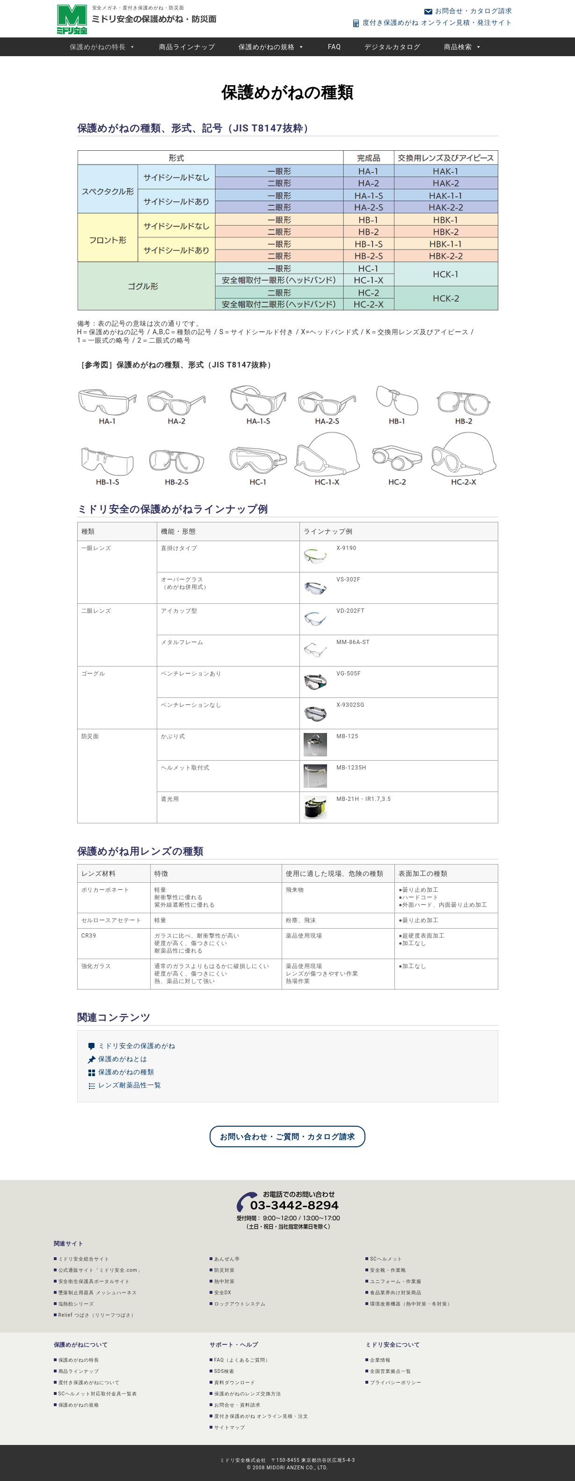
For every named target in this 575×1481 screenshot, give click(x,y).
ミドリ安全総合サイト (84, 1258)
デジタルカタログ (392, 47)
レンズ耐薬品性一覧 (124, 1085)
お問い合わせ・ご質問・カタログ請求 (287, 1136)
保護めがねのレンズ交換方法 (247, 1393)
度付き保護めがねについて (89, 1382)
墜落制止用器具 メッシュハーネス (97, 1292)
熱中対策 (224, 1281)
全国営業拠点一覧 (390, 1371)
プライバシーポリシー (396, 1382)
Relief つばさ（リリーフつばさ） (97, 1315)
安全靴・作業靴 (388, 1270)
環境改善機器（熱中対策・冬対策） (411, 1303)
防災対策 (224, 1270)
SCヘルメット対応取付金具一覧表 (97, 1393)
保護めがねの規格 (272, 46)
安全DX (223, 1292)
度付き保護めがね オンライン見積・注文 (261, 1416)
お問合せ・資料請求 (237, 1405)
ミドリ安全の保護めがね (131, 1045)
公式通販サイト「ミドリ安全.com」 (100, 1270)
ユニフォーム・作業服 (396, 1281)
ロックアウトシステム (240, 1303)
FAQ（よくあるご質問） (242, 1360)
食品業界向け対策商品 (396, 1292)
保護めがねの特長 (103, 46)
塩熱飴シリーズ (76, 1303)
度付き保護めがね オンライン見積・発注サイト (431, 22)
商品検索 (463, 46)
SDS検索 (224, 1371)
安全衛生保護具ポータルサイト (94, 1281)
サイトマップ (229, 1427)
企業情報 (380, 1360)
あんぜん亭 (227, 1258)
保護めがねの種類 (120, 1072)
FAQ (334, 47)
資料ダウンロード (234, 1382)
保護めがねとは (117, 1059)
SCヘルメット (386, 1258)
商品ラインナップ (187, 47)
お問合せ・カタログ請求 (467, 11)
